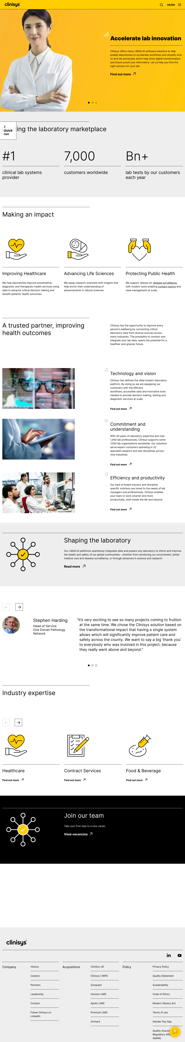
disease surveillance (165, 283)
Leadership (36, 994)
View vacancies (78, 834)
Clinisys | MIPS (99, 975)
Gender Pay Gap (162, 1021)
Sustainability (160, 984)
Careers (35, 975)
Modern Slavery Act (164, 1003)
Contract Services (82, 770)
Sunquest (96, 984)
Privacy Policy (161, 966)
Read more (75, 566)
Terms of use (160, 1012)
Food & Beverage (143, 770)
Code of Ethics (161, 994)
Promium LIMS (99, 1012)
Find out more (123, 74)
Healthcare (13, 770)
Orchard (95, 1021)
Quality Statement (163, 975)
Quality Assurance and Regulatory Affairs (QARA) (166, 1034)
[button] (162, 4)
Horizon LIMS (98, 994)
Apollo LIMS (97, 1003)
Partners (35, 984)
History (34, 966)
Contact (35, 1003)
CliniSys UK (97, 966)
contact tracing (167, 286)
